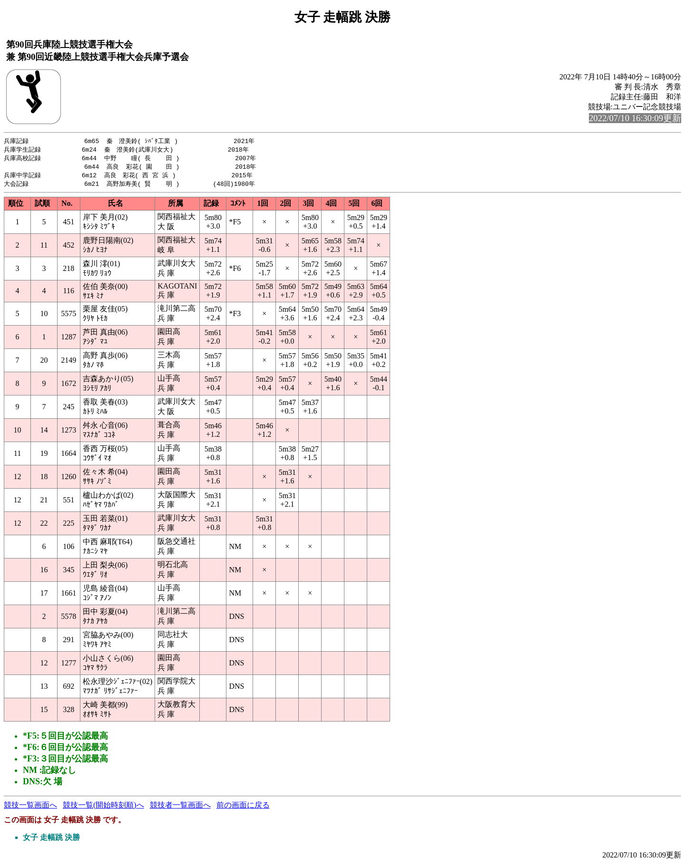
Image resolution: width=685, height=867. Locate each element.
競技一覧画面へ (30, 808)
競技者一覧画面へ (180, 808)
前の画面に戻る (243, 808)
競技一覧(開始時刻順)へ (103, 808)
